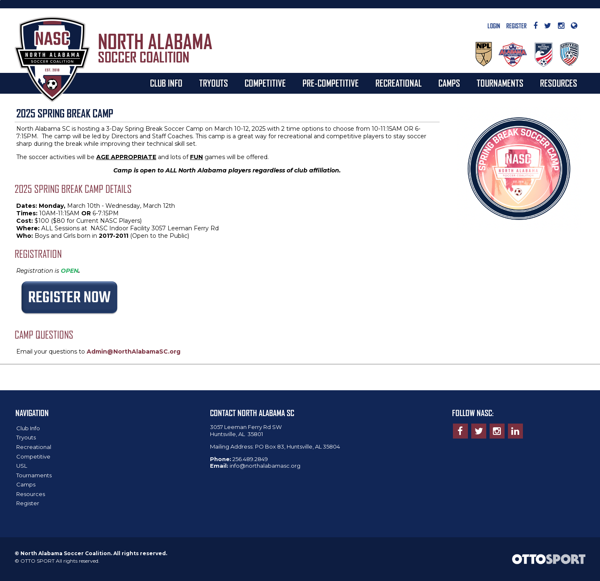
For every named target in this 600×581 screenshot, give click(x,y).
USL (21, 465)
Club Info (166, 83)
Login (494, 26)
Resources (558, 83)
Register (516, 26)
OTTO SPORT (37, 561)
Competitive (265, 83)
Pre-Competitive (330, 83)
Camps (449, 83)
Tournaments (500, 83)
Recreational (398, 83)
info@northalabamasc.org (265, 465)
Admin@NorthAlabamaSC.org (133, 351)
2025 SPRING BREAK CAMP (64, 113)
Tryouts (213, 83)
